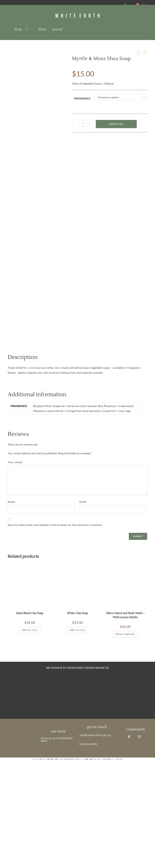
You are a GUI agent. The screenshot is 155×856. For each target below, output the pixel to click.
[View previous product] (138, 52)
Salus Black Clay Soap (29, 613)
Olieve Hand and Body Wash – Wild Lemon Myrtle (125, 615)
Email (83, 501)
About (42, 29)
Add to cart (116, 123)
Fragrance (82, 98)
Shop (22, 29)
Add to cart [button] (30, 630)
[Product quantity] (82, 123)
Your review (16, 462)
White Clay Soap (77, 613)
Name (12, 501)
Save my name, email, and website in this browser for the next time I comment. (55, 525)
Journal (57, 29)
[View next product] (144, 52)
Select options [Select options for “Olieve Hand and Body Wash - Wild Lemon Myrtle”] (125, 634)
